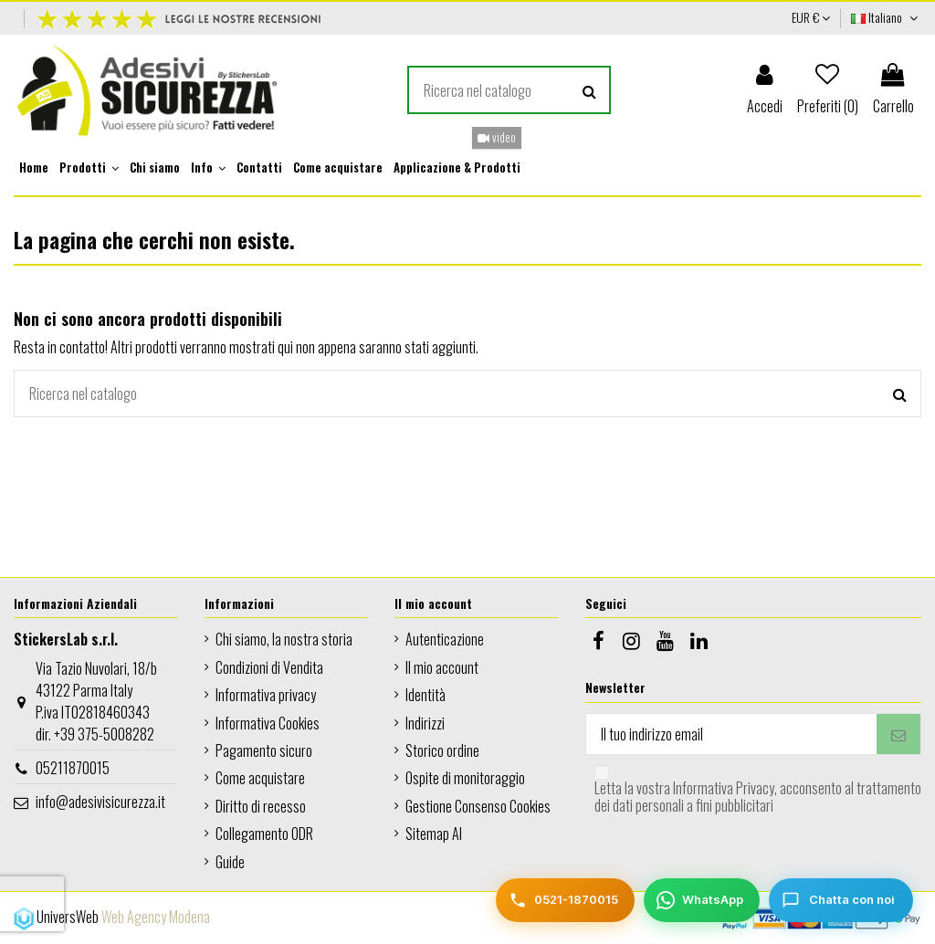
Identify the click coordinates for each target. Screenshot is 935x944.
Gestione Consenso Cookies (478, 806)
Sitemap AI (433, 833)
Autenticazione (444, 639)
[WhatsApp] (702, 900)
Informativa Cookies (267, 723)
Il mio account (441, 667)
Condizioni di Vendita (269, 667)
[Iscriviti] (898, 733)
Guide (230, 862)
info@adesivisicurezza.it (100, 802)
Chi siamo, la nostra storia (283, 639)
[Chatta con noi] (841, 900)
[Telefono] (565, 900)
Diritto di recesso (260, 806)
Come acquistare (260, 778)
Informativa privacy (265, 695)
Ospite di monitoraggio (465, 778)
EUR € (811, 16)
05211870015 (73, 768)
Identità (425, 695)
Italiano (886, 16)
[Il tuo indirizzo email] (731, 733)
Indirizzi (425, 723)
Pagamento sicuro (263, 750)
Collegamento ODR (264, 833)
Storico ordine (442, 750)
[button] (89, 168)
